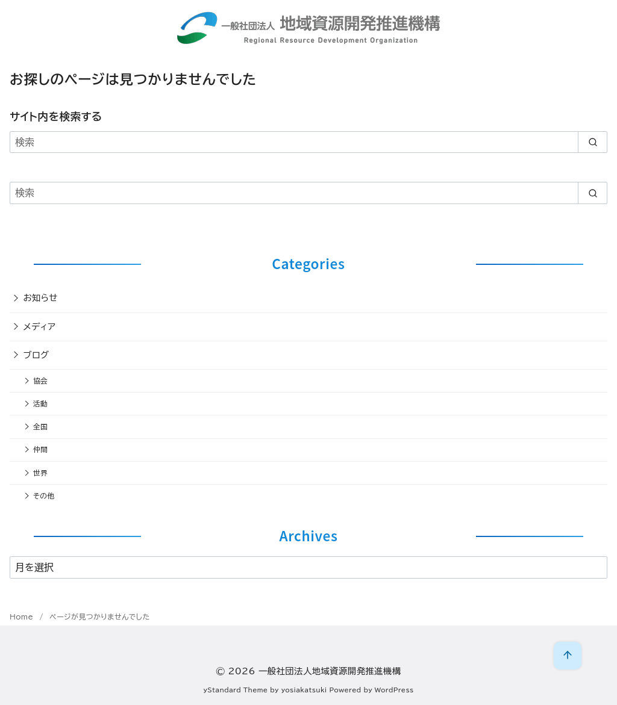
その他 (43, 495)
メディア (39, 326)
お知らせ (40, 297)
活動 (40, 403)
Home (23, 616)
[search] (592, 142)
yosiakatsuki (304, 690)
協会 (40, 380)
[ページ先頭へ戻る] (567, 655)
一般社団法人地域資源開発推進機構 (329, 670)
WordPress (394, 690)
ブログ (36, 354)
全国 (40, 426)
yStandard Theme (236, 690)
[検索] (308, 142)
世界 (40, 473)
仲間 (40, 449)
